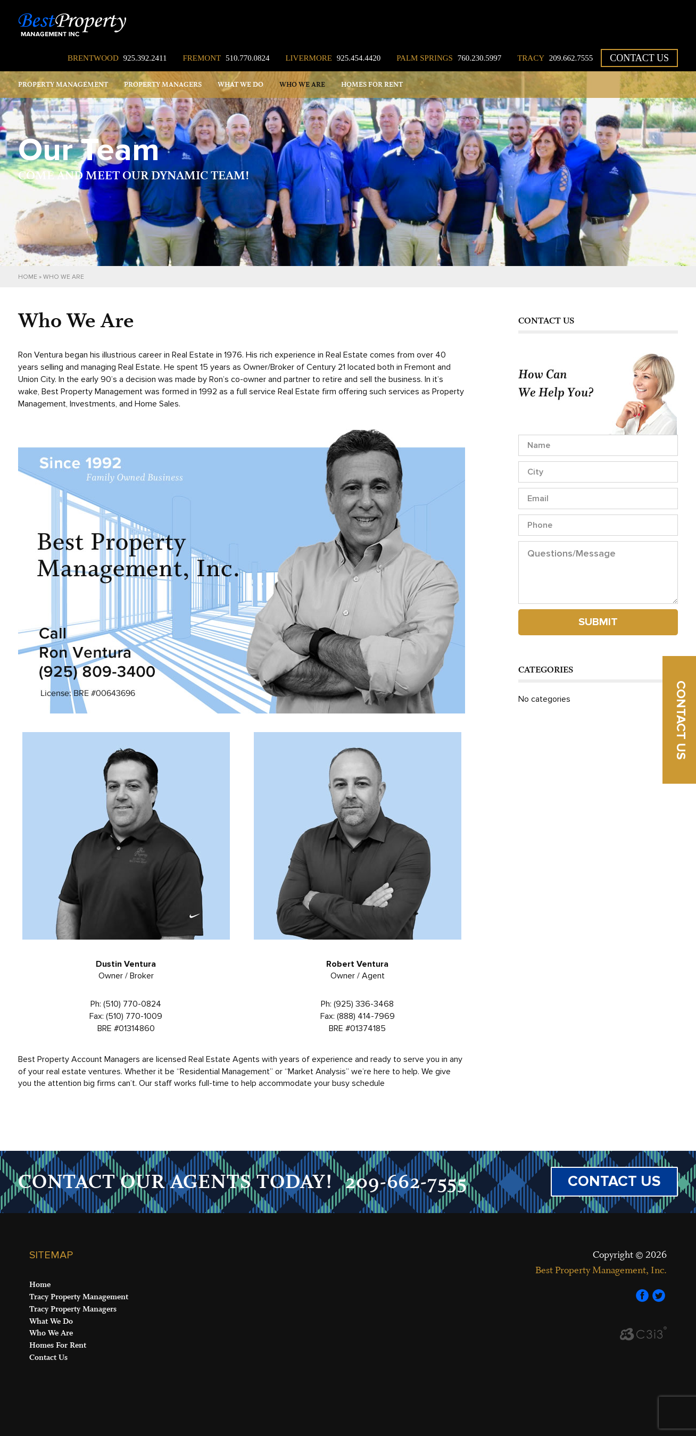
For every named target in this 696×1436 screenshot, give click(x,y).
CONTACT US (614, 1181)
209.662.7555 (555, 58)
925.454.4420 (332, 58)
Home (27, 277)
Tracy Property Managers (73, 1309)
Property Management (63, 84)
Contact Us (639, 58)
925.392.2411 (117, 58)
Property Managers (163, 84)
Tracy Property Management (78, 1297)
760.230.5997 (448, 58)
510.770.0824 (226, 58)
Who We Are (302, 84)
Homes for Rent (372, 84)
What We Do (240, 84)
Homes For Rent (57, 1345)
